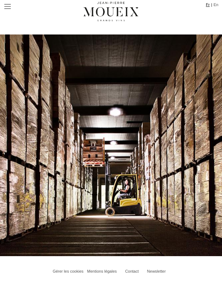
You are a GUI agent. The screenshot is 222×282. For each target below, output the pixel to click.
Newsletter (156, 271)
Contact (132, 271)
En (216, 5)
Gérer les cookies (68, 271)
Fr (207, 5)
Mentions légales (102, 271)
